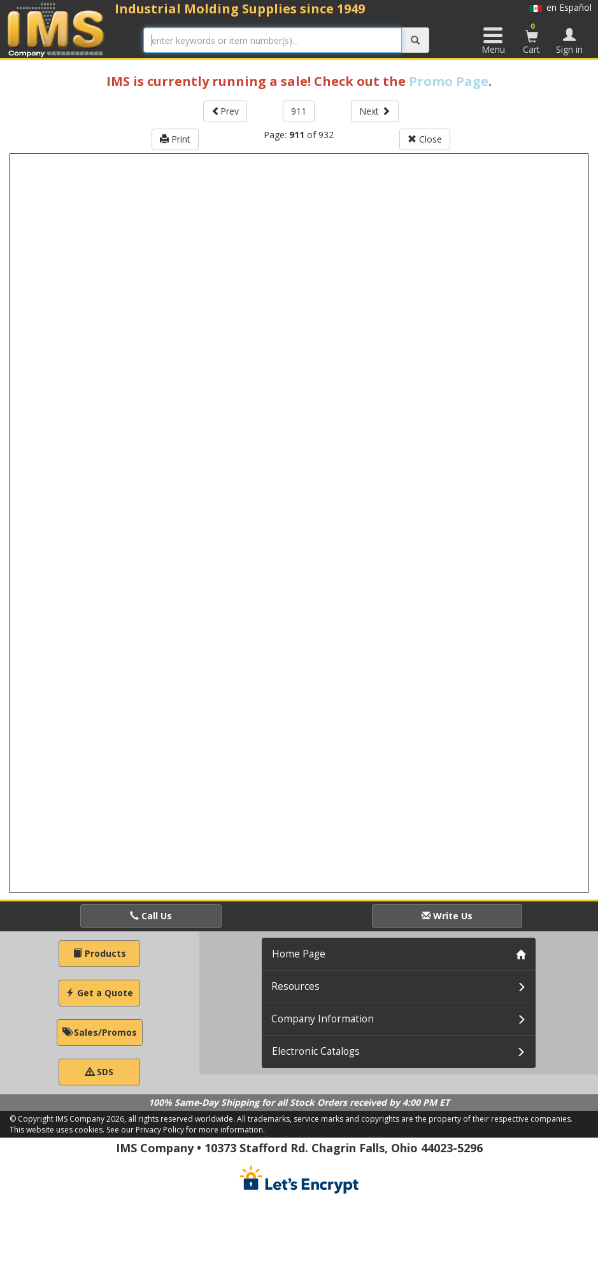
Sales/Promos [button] (99, 1032)
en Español (560, 7)
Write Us (447, 916)
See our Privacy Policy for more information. (185, 1129)
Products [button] (99, 953)
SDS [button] (99, 1072)
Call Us (151, 916)
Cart (531, 38)
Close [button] (425, 139)
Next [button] (374, 111)
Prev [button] (225, 111)
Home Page (298, 954)
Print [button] (175, 139)
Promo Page (448, 81)
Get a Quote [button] (99, 993)
